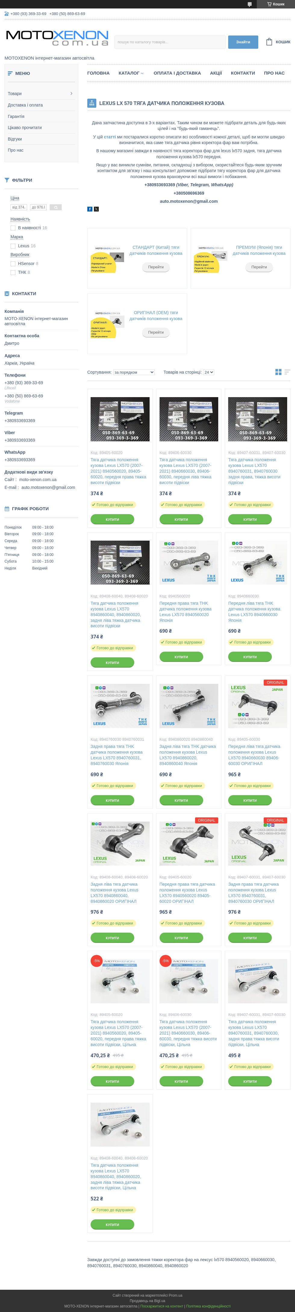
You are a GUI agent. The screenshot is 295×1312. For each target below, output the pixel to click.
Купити (112, 519)
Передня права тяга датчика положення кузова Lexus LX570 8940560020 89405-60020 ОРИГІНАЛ (187, 893)
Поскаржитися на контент (161, 1306)
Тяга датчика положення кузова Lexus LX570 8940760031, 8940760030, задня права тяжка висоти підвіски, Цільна (253, 1033)
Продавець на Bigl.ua (147, 1301)
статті (110, 136)
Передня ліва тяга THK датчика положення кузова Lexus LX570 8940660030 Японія (254, 612)
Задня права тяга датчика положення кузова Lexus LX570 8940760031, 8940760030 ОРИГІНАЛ (253, 893)
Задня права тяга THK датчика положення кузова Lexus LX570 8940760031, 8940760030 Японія (117, 755)
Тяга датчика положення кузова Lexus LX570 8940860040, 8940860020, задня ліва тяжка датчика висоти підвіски (116, 614)
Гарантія (16, 116)
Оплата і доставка (177, 73)
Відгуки (15, 139)
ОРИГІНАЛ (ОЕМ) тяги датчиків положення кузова (155, 315)
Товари (15, 93)
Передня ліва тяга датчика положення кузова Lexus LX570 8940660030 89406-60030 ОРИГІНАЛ (254, 755)
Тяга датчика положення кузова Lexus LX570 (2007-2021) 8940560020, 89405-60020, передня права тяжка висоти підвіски (118, 471)
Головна (98, 73)
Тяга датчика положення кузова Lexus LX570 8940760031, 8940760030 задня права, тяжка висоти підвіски (254, 471)
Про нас (15, 150)
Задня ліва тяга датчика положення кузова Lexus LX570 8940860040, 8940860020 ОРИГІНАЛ (114, 893)
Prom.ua (175, 1295)
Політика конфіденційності (208, 1306)
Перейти (156, 267)
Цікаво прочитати (25, 127)
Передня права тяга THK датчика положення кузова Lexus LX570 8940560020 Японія (186, 612)
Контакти (243, 73)
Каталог (129, 73)
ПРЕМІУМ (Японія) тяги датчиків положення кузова (259, 250)
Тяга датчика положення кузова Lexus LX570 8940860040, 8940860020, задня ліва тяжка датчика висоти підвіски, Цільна (116, 1176)
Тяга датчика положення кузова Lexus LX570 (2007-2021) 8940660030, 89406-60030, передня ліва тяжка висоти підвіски (186, 471)
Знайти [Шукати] (243, 42)
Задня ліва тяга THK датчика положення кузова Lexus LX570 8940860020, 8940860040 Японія (188, 755)
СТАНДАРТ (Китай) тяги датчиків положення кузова (155, 250)
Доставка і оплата (25, 105)
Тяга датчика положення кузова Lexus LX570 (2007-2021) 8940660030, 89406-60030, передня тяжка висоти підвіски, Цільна (188, 1033)
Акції (216, 73)
